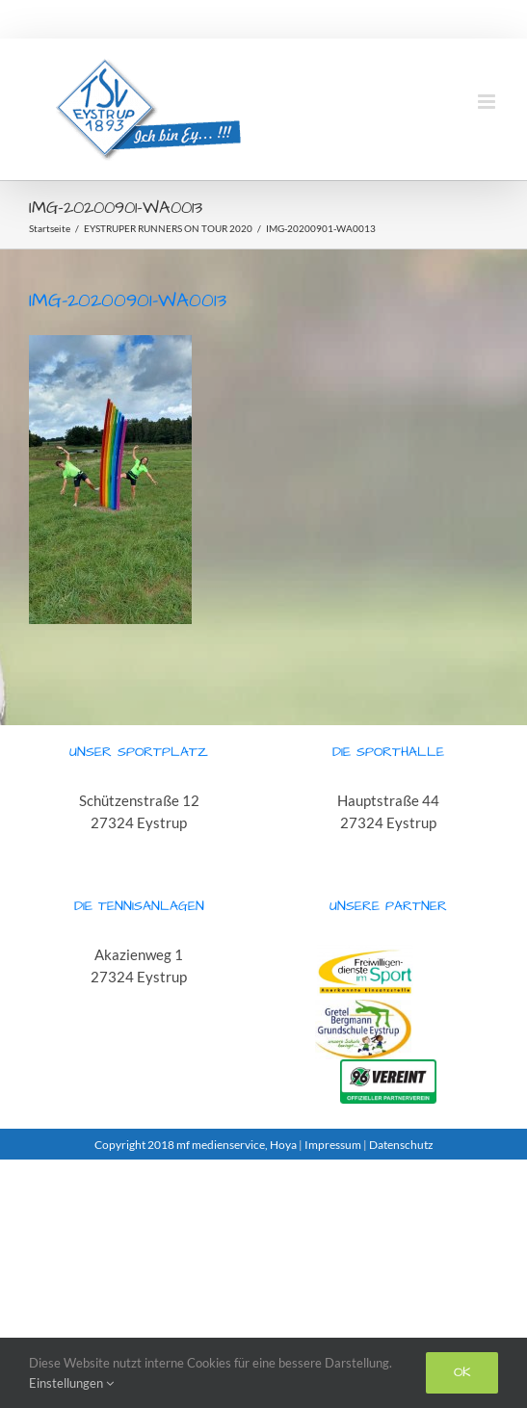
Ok (462, 1372)
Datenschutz (401, 1144)
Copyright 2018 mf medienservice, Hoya (196, 1144)
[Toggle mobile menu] (488, 101)
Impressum (332, 1144)
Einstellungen (71, 1383)
